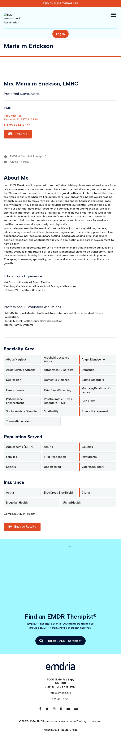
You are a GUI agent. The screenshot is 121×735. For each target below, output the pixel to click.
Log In (60, 28)
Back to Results (22, 521)
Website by (60, 724)
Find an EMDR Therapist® (60, 3)
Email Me (17, 129)
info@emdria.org (60, 687)
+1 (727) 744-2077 (17, 119)
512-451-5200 (60, 693)
